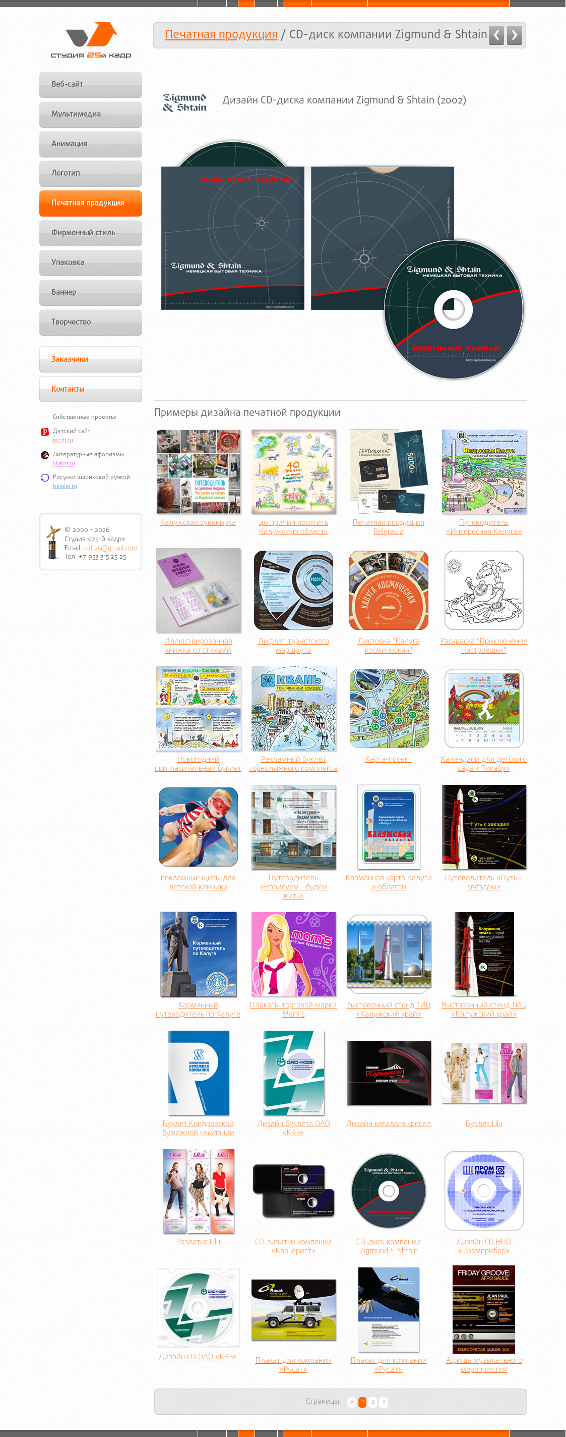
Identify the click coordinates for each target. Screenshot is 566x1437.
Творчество (71, 322)
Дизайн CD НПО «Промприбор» (484, 1247)
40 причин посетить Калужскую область (293, 528)
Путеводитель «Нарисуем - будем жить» (294, 887)
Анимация (69, 144)
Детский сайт (71, 431)
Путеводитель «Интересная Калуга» (484, 528)
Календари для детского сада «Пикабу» (484, 765)
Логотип (65, 173)
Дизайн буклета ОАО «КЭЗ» (293, 1129)
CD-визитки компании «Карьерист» (293, 1247)
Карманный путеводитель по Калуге (198, 1010)
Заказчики (69, 359)
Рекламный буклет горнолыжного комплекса (293, 765)
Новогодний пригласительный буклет (198, 765)
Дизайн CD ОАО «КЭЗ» (198, 1357)
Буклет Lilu (484, 1124)
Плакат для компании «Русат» (294, 1366)
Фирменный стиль (83, 233)
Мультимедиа (76, 114)
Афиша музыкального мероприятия (484, 1366)
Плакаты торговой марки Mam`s (293, 1010)
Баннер (63, 292)
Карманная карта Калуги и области (389, 883)
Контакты (67, 389)
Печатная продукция (221, 35)
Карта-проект (388, 760)
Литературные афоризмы (88, 454)
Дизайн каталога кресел (388, 1124)
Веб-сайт (67, 84)
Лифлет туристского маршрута (293, 646)
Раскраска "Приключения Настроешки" (484, 646)
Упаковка (67, 263)
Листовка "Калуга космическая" (389, 646)
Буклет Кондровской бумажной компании (198, 1129)
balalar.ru (65, 486)
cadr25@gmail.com (109, 548)
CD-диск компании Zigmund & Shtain (388, 1247)
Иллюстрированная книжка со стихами (198, 646)
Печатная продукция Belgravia (388, 528)
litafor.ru (64, 463)
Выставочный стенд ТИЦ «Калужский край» (388, 1010)
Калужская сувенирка (198, 523)
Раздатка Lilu (198, 1242)
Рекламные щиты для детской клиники (198, 883)
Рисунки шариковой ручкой (91, 477)
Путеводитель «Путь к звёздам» (484, 883)
